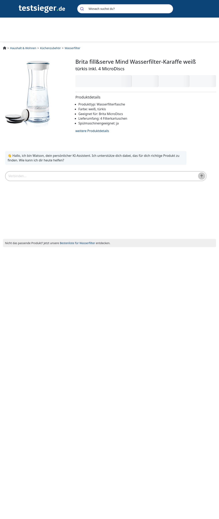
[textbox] (71, 178)
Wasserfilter (72, 48)
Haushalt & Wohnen (23, 48)
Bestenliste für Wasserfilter (77, 247)
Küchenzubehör (50, 48)
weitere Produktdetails (92, 131)
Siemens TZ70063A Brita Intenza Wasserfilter (119, 317)
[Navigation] (42, 8)
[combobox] (125, 8)
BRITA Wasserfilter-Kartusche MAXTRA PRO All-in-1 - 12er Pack (167, 317)
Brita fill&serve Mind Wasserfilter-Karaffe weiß (74, 318)
